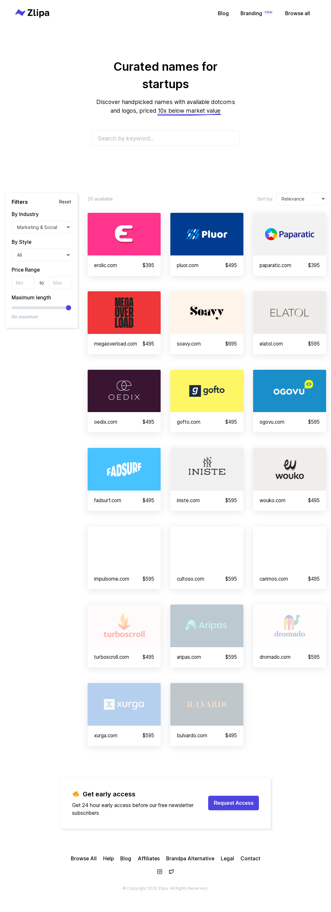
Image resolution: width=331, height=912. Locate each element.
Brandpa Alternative (190, 858)
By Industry (25, 214)
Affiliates (149, 858)
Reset (65, 201)
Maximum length (31, 298)
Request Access (233, 803)
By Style (21, 242)
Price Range (26, 270)
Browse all (297, 13)
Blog (223, 13)
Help (108, 858)
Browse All (84, 858)
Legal (227, 858)
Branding (256, 12)
